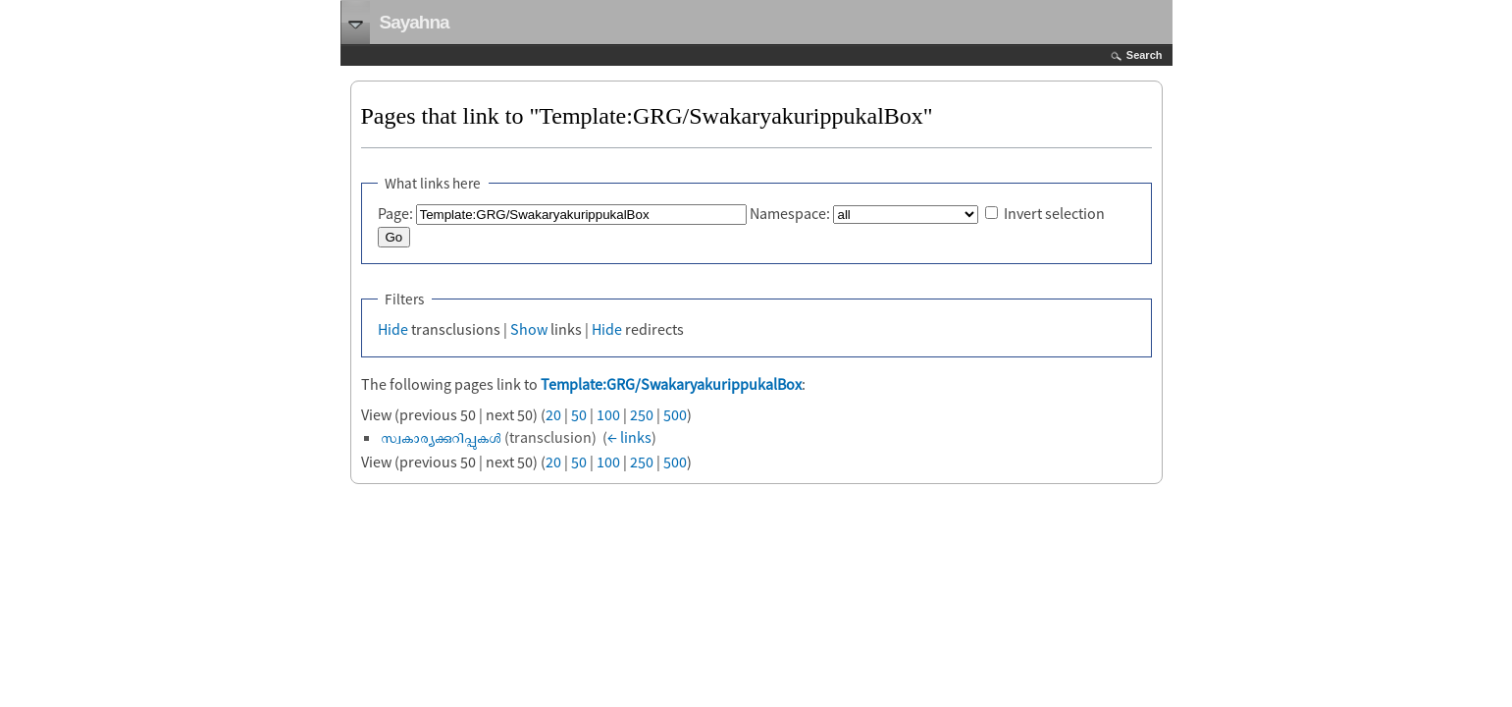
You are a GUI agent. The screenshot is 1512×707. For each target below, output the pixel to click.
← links (629, 437)
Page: (395, 213)
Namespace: (790, 213)
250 (641, 414)
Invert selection (1054, 213)
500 (675, 414)
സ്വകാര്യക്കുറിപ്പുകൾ (441, 437)
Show (528, 329)
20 (553, 414)
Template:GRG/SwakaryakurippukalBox (671, 384)
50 (579, 414)
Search (1144, 55)
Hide (393, 329)
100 (608, 414)
